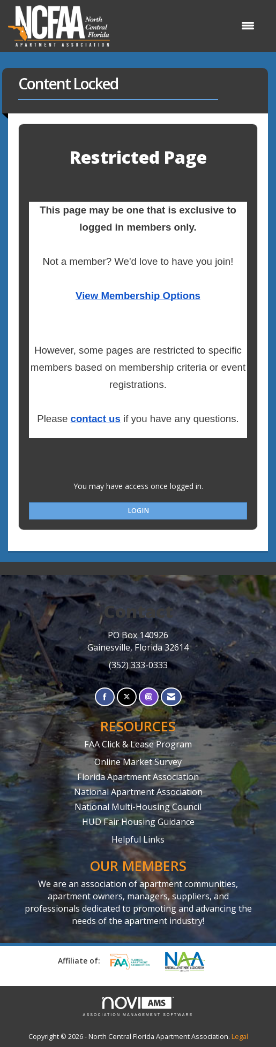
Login (138, 510)
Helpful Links (138, 839)
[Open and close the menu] (187, 25)
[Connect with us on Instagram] (149, 696)
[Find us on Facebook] (105, 696)
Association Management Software (138, 1007)
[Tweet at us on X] (127, 696)
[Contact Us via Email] (171, 696)
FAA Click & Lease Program (138, 744)
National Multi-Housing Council (138, 807)
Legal (240, 1036)
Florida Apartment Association (138, 777)
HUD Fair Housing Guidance (138, 822)
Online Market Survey (138, 762)
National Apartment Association (138, 792)
